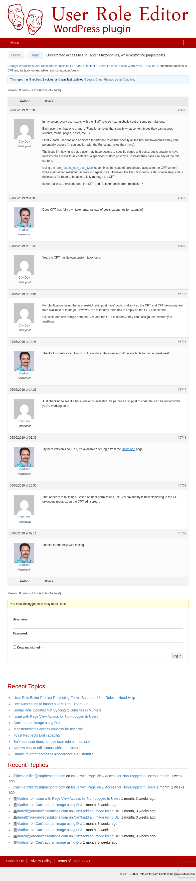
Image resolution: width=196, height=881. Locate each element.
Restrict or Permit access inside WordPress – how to (120, 66)
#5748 (182, 437)
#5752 (182, 533)
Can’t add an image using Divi (37, 723)
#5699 (182, 246)
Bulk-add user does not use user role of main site (52, 742)
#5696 (182, 198)
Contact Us (15, 861)
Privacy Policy (40, 861)
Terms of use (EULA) (73, 861)
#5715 (182, 294)
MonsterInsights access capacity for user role (49, 729)
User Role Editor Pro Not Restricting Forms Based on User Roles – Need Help (74, 698)
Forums (77, 66)
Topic (35, 55)
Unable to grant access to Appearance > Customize (53, 754)
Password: (20, 633)
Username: (20, 619)
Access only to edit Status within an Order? (47, 748)
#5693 (182, 110)
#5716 (182, 342)
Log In (177, 656)
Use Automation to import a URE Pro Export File (51, 704)
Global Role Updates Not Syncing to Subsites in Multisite (58, 710)
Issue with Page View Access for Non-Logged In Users (56, 716)
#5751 (182, 485)
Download (128, 449)
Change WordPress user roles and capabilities (38, 66)
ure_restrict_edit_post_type (75, 168)
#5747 (182, 389)
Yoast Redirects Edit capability (37, 735)
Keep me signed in (30, 647)
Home (16, 55)
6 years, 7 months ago (99, 79)
